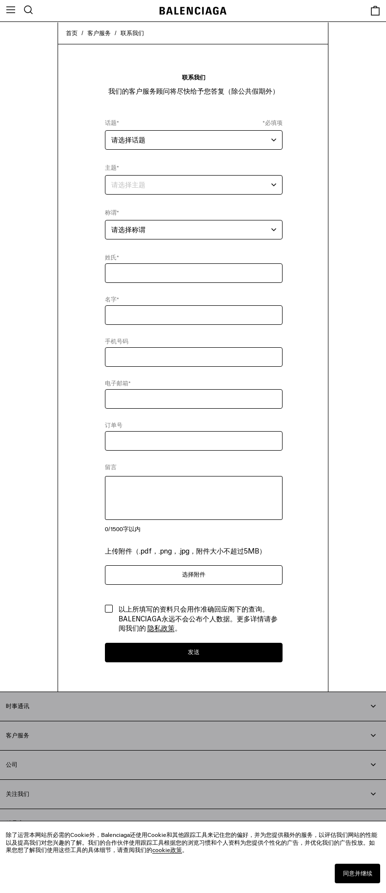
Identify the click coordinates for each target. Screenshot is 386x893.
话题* (112, 122)
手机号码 (116, 341)
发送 (194, 651)
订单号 (113, 425)
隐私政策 (161, 628)
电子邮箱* (118, 383)
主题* (112, 167)
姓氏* (112, 257)
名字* (112, 299)
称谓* (112, 212)
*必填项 (273, 122)
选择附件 (193, 574)
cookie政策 (167, 849)
